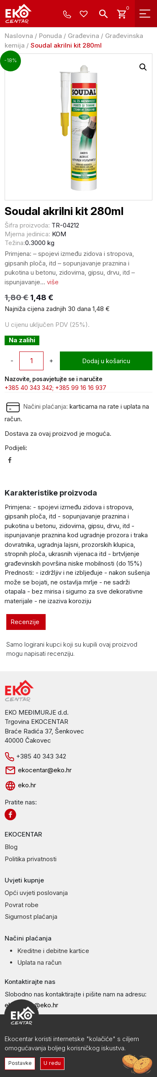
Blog (11, 847)
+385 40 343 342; (29, 387)
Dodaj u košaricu (106, 361)
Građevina (83, 36)
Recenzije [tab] (24, 622)
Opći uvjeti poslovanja (36, 893)
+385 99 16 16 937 (80, 387)
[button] (143, 67)
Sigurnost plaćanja (31, 916)
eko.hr (20, 785)
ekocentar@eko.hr (38, 770)
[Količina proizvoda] (31, 360)
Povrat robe (22, 905)
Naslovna (19, 36)
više (53, 282)
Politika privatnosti (31, 859)
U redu (52, 1063)
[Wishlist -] (84, 14)
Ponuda (50, 36)
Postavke (20, 1063)
